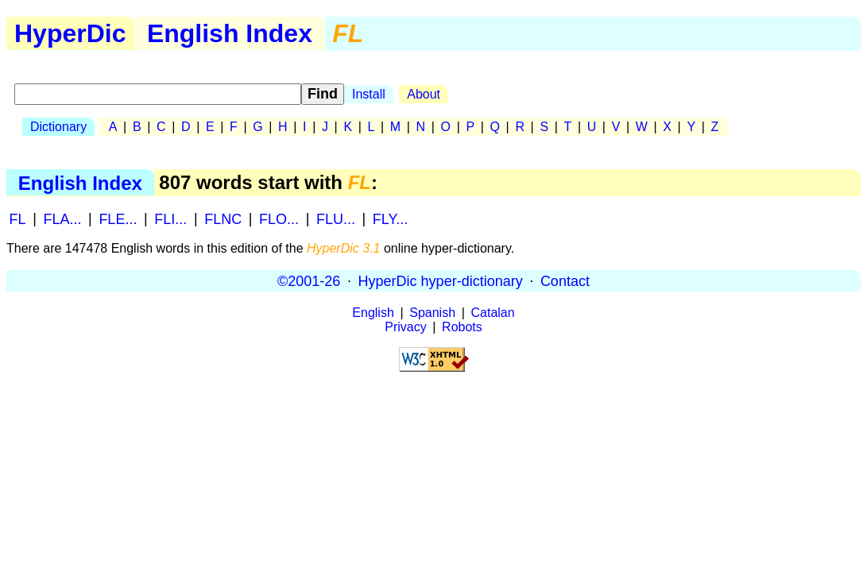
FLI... (170, 218)
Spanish (432, 312)
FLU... (335, 218)
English (372, 312)
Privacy (405, 327)
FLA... (62, 218)
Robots (462, 327)
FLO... (279, 218)
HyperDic (70, 33)
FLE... (118, 218)
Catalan (493, 312)
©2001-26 (308, 280)
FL (18, 218)
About (423, 94)
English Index (229, 33)
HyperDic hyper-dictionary (440, 280)
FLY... (390, 218)
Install (368, 94)
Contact (565, 280)
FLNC (223, 218)
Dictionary (58, 126)
